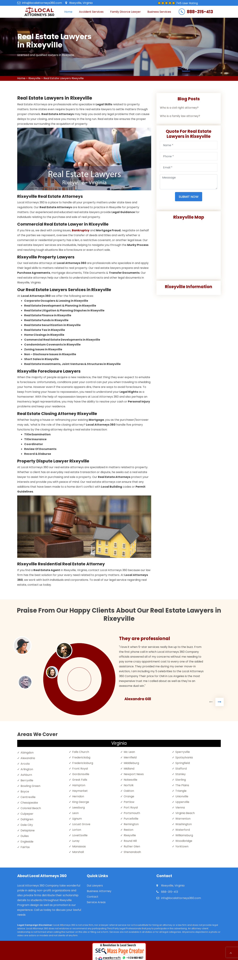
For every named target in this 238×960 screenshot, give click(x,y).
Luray (76, 841)
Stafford (181, 769)
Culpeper (27, 814)
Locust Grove (81, 824)
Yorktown (181, 846)
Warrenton (183, 819)
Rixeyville (34, 78)
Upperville (182, 802)
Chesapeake (29, 803)
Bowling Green (30, 786)
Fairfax (25, 847)
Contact (92, 897)
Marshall (78, 852)
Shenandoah (132, 852)
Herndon (78, 796)
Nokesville (130, 780)
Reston (128, 830)
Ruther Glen (132, 846)
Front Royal (80, 769)
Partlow (129, 802)
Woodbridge (183, 841)
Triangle (181, 791)
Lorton (76, 830)
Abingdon (27, 753)
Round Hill (130, 841)
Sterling (180, 780)
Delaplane (28, 830)
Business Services (159, 12)
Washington (183, 824)
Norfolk (129, 785)
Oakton (129, 791)
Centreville (28, 797)
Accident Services (91, 12)
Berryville (27, 780)
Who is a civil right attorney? (179, 108)
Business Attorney (99, 891)
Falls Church (80, 752)
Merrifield (130, 757)
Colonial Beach (31, 808)
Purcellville (131, 819)
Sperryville (182, 752)
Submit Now (189, 196)
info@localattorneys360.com (42, 3)
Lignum (77, 819)
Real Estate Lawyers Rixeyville (63, 78)
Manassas (79, 846)
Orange (129, 796)
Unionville (181, 796)
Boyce (25, 792)
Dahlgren (27, 819)
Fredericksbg (81, 757)
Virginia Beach (185, 813)
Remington (131, 824)
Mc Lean (129, 752)
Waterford (182, 830)
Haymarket (80, 791)
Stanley (180, 774)
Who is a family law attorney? (180, 116)
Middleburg (131, 763)
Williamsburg (184, 835)
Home (68, 12)
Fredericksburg (82, 763)
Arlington (27, 769)
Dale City (27, 825)
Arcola (25, 764)
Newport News (134, 774)
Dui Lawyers (95, 886)
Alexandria (28, 758)
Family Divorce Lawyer (125, 12)
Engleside (27, 842)
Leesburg (78, 808)
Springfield (182, 763)
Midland (129, 769)
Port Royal (131, 808)
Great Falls (79, 780)
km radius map (188, 248)
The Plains (182, 785)
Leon (75, 813)
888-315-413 (200, 11)
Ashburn (26, 775)
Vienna (180, 808)
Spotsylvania (184, 757)
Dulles (25, 836)
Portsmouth (132, 813)
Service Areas (96, 902)
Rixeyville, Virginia (81, 3)
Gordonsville (80, 774)
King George (80, 802)
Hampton (78, 785)
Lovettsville (80, 835)
